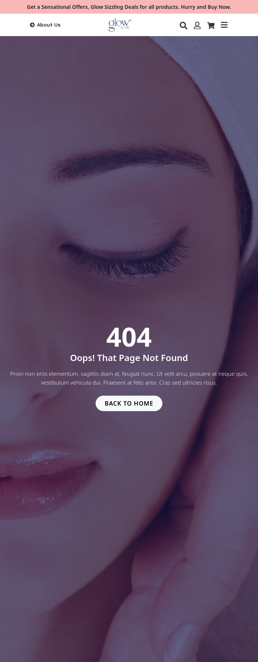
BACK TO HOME (129, 403)
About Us (49, 25)
